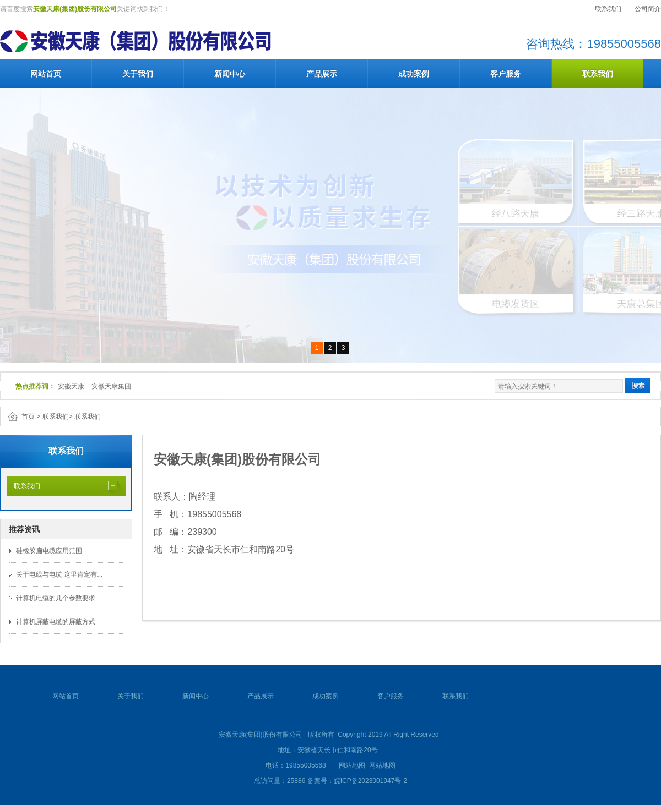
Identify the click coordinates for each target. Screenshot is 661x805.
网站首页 (45, 73)
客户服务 (505, 73)
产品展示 (321, 73)
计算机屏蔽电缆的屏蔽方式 (55, 622)
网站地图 (352, 765)
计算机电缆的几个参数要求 (55, 598)
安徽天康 (71, 386)
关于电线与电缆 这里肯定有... (59, 574)
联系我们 (608, 9)
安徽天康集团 (111, 386)
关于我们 (137, 73)
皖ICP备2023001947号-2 (370, 781)
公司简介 (648, 9)
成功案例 (413, 73)
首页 (28, 416)
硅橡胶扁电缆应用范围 (49, 551)
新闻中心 (229, 73)
